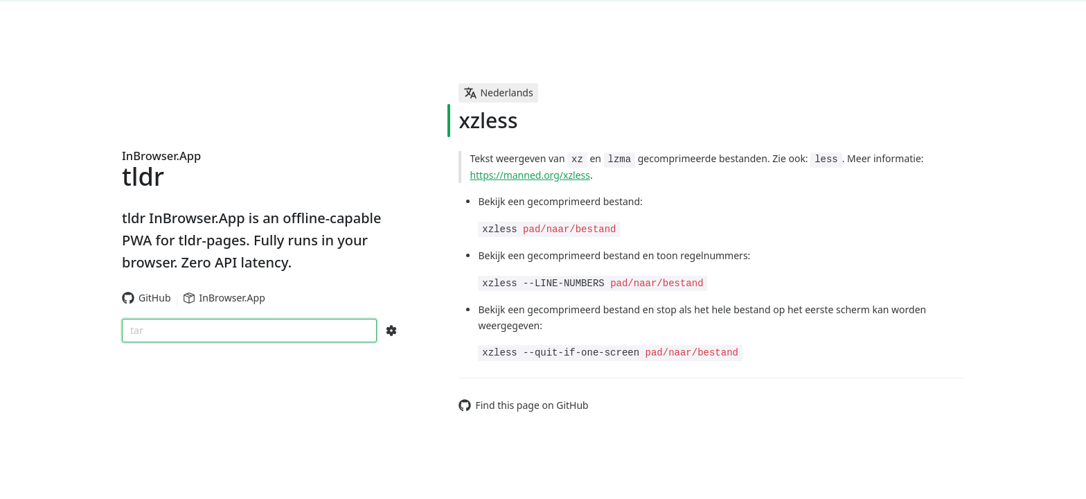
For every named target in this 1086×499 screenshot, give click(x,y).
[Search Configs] (391, 330)
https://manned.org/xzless (530, 175)
